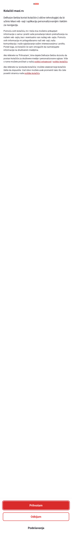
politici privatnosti (42, 62)
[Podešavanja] (36, 528)
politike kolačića (32, 73)
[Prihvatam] (36, 505)
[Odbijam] (36, 516)
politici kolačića (60, 62)
